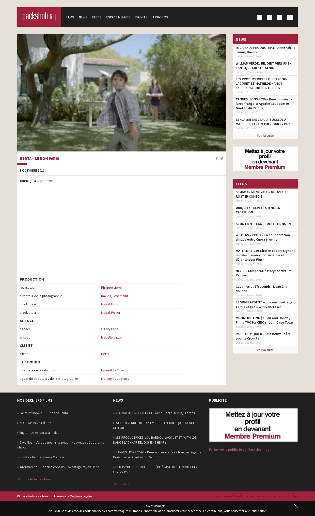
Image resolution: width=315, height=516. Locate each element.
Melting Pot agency (115, 378)
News (84, 17)
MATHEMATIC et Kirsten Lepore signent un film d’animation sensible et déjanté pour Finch (265, 255)
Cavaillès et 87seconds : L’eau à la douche (261, 288)
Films (70, 17)
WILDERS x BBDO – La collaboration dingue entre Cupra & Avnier (263, 237)
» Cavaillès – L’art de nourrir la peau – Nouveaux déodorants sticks (60, 444)
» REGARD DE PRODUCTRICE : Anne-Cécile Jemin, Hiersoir (154, 413)
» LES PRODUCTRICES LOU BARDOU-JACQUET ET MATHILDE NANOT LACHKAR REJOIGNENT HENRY (155, 440)
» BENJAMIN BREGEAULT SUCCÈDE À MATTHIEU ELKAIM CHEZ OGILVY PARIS (155, 469)
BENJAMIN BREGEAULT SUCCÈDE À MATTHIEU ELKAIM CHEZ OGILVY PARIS (264, 121)
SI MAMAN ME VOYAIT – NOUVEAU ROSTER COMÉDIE (261, 194)
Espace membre (119, 17)
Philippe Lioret (111, 287)
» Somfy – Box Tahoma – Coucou (40, 457)
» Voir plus (121, 484)
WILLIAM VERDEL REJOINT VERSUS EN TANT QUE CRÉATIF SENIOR (264, 65)
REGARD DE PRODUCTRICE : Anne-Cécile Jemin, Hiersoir (265, 49)
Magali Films (110, 304)
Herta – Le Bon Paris (39, 158)
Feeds (97, 17)
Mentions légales (81, 496)
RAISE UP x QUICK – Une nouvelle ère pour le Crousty (263, 336)
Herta (105, 354)
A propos (161, 17)
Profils (142, 17)
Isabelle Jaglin (111, 337)
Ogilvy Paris (109, 329)
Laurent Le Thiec (113, 370)
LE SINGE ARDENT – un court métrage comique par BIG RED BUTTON (264, 304)
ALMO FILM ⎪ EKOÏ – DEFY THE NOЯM (263, 223)
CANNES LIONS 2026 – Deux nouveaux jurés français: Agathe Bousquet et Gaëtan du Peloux (264, 103)
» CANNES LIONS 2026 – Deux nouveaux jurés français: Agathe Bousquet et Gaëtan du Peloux (157, 454)
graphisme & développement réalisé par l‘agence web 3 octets (257, 496)
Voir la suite (265, 135)
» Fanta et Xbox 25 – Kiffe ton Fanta (42, 413)
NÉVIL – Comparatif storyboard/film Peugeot (263, 273)
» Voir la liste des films (34, 479)
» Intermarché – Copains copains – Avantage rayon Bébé (58, 467)
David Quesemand (114, 296)
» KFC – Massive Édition (34, 423)
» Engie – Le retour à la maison (39, 432)
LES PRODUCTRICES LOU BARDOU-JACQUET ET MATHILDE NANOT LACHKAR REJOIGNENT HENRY (261, 83)
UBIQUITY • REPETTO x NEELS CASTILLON (258, 209)
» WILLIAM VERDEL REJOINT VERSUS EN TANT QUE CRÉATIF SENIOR (154, 425)
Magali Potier (110, 312)
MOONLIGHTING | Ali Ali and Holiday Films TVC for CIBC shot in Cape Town (264, 320)
